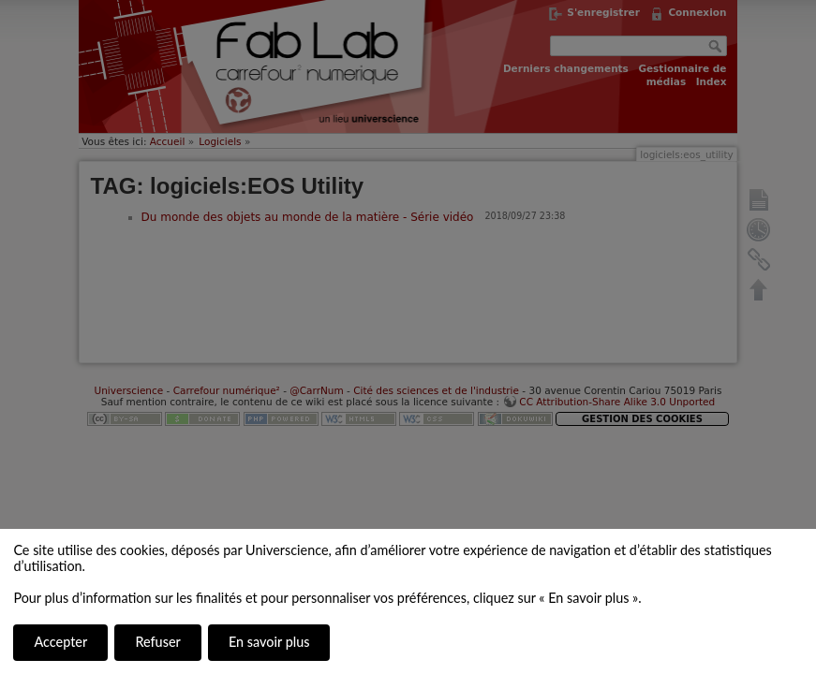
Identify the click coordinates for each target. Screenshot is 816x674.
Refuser (157, 642)
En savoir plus (269, 642)
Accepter (60, 642)
